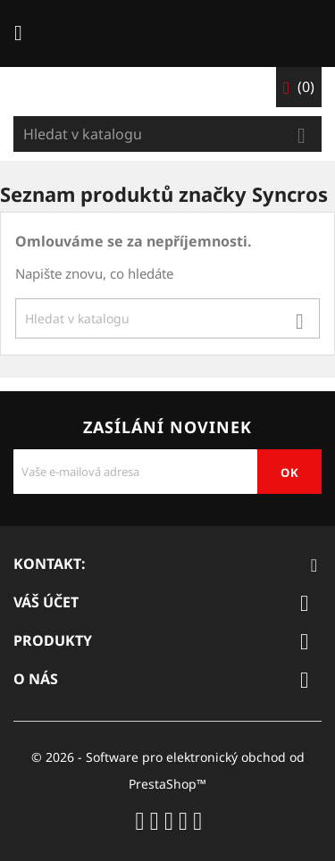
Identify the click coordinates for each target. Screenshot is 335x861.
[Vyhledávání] (167, 134)
